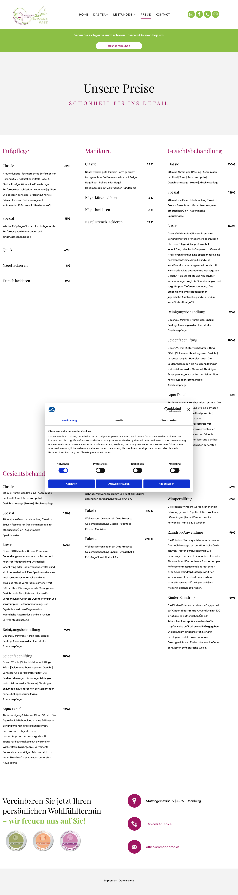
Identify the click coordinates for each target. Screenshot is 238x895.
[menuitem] (84, 15)
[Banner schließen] (188, 409)
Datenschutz (126, 880)
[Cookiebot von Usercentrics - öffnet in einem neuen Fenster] (166, 409)
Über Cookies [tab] (168, 420)
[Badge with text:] (70, 840)
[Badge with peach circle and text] (43, 840)
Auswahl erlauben (119, 483)
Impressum (110, 880)
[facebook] (199, 15)
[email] (191, 15)
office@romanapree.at (162, 847)
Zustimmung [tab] (69, 420)
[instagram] (215, 15)
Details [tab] (119, 420)
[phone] (207, 15)
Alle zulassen (166, 483)
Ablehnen (71, 483)
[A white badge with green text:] (16, 840)
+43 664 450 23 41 (159, 824)
